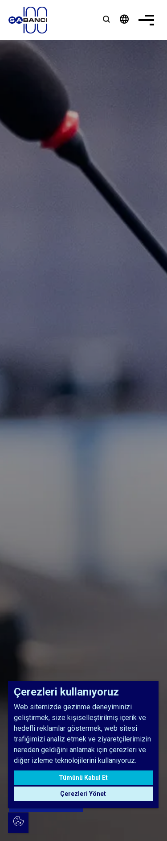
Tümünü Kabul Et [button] (83, 777)
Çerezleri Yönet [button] (83, 793)
